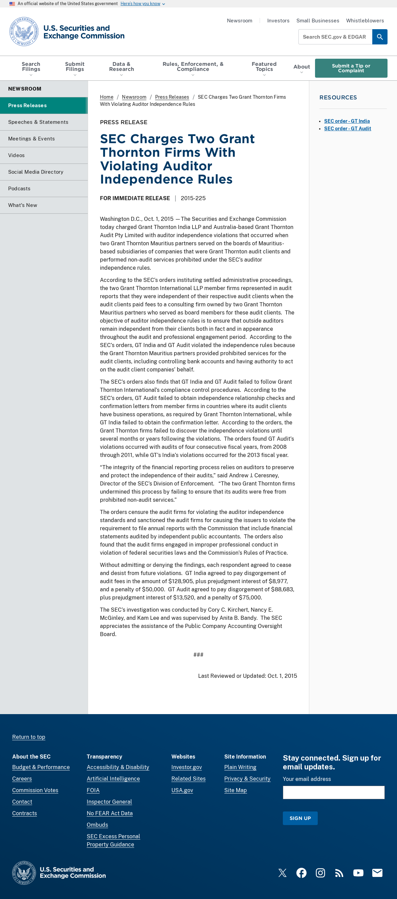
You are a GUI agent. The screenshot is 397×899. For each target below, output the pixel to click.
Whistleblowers (365, 20)
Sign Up (300, 818)
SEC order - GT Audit (347, 128)
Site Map (235, 790)
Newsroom (239, 20)
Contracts (24, 813)
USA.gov (182, 790)
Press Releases (172, 97)
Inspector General (109, 802)
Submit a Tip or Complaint (351, 68)
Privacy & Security (247, 779)
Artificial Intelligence (113, 779)
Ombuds (97, 825)
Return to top (28, 737)
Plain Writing (240, 767)
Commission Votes (35, 790)
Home (106, 97)
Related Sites (188, 779)
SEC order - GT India (347, 121)
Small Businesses (317, 20)
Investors (278, 20)
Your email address (307, 779)
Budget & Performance (41, 767)
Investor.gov (186, 767)
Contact (22, 802)
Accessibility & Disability (118, 767)
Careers (22, 779)
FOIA (93, 790)
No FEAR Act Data (110, 813)
